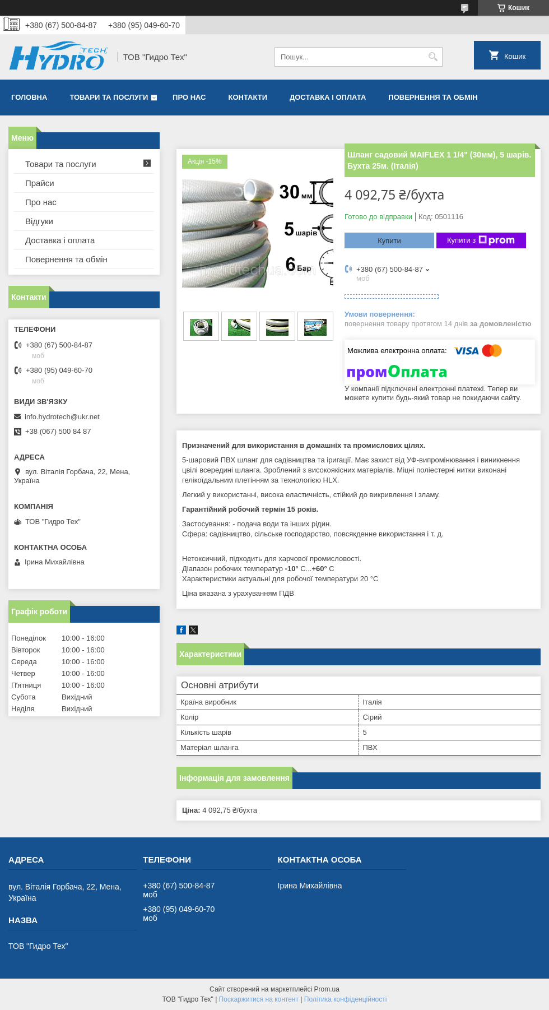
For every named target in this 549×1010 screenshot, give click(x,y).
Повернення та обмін (432, 97)
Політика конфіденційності (345, 999)
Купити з (481, 240)
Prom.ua (326, 989)
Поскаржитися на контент (259, 999)
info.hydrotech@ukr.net (62, 417)
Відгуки (39, 221)
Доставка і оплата (328, 97)
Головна (29, 97)
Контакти (248, 97)
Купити (389, 241)
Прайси (39, 183)
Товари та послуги (108, 97)
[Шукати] (433, 57)
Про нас (189, 97)
